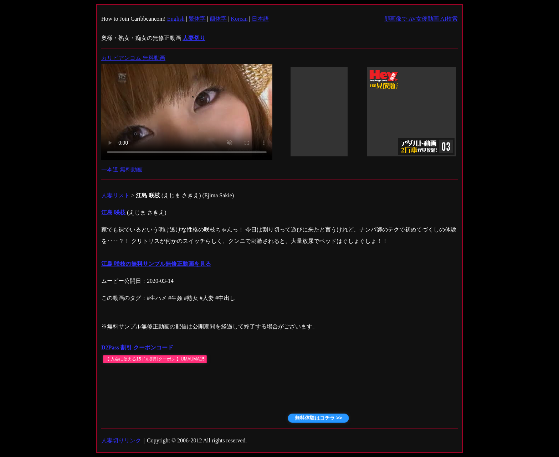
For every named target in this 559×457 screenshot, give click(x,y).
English (176, 19)
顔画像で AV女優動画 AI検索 (421, 19)
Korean (239, 19)
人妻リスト (115, 195)
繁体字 (197, 19)
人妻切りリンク (121, 440)
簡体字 (218, 19)
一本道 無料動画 (122, 169)
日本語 (260, 19)
